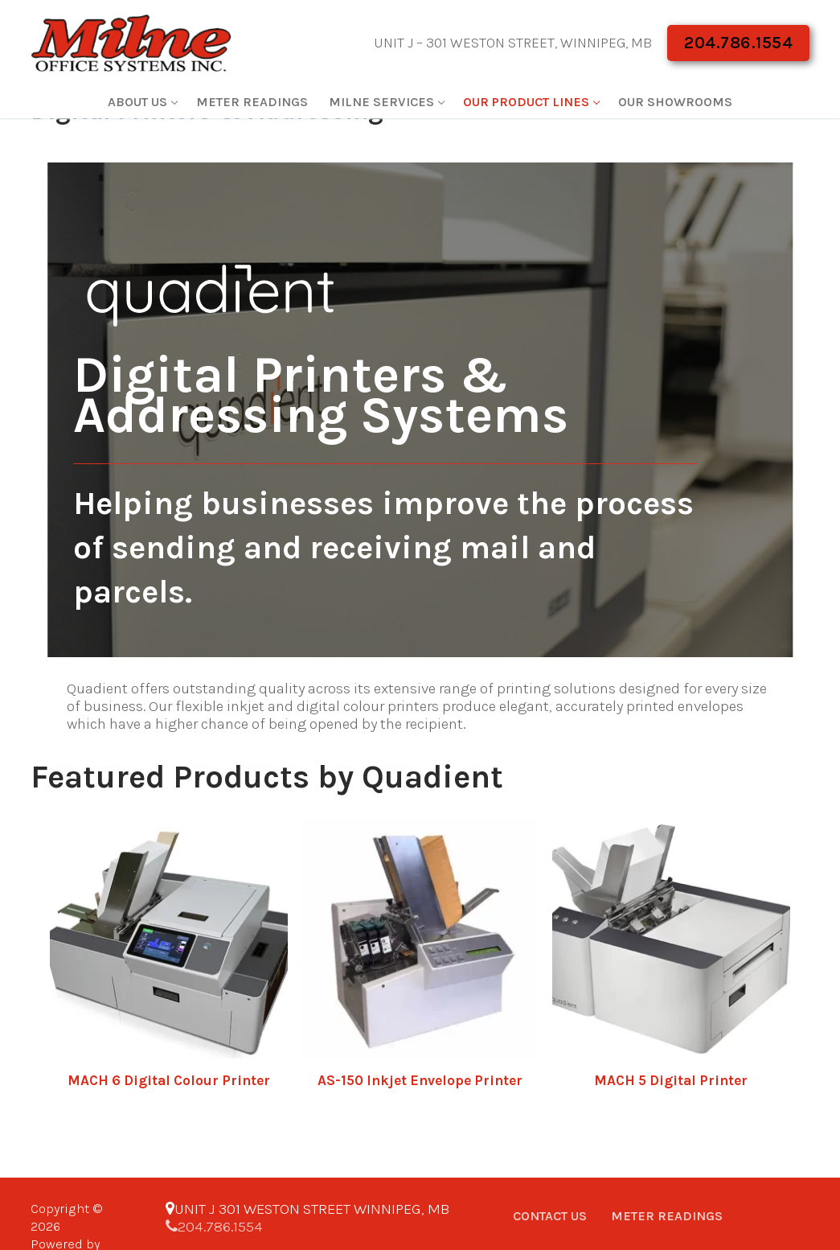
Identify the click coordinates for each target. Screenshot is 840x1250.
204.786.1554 (738, 42)
